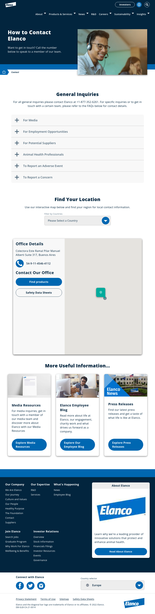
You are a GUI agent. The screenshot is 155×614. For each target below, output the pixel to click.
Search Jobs (12, 537)
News (81, 14)
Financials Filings (43, 546)
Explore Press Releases (121, 445)
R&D (93, 14)
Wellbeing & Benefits (17, 550)
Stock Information (43, 541)
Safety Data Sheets (39, 292)
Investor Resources (44, 550)
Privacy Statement (26, 599)
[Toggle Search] (147, 4)
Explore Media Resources (25, 445)
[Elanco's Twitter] (30, 586)
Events (37, 555)
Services (35, 494)
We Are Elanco (13, 490)
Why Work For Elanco (17, 546)
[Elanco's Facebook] (20, 586)
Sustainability (122, 14)
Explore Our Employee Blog (74, 445)
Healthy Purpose (14, 508)
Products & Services (60, 14)
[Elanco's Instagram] (41, 586)
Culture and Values (16, 499)
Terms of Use (48, 599)
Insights (141, 14)
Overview (38, 537)
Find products (38, 282)
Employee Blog (62, 494)
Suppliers (10, 522)
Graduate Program (16, 541)
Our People (11, 503)
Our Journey (12, 494)
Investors (125, 4)
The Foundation (14, 513)
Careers (103, 14)
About (39, 14)
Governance (40, 560)
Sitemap (64, 599)
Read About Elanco (120, 551)
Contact (9, 517)
